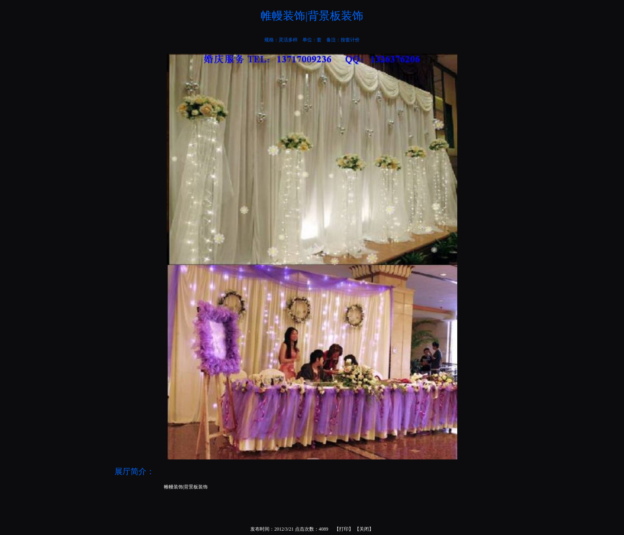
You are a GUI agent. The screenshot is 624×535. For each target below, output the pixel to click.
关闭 (364, 529)
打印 (344, 529)
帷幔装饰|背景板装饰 (186, 487)
